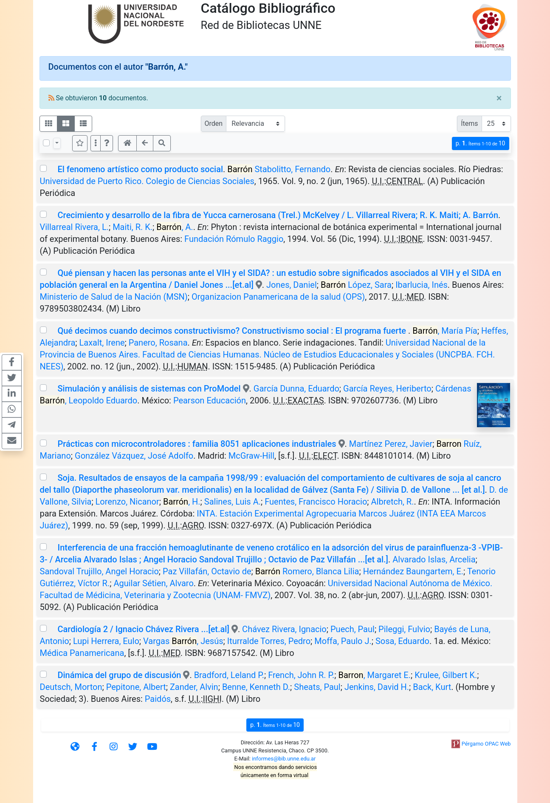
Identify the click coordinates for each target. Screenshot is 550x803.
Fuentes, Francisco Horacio (316, 502)
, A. (174, 227)
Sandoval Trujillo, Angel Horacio (99, 571)
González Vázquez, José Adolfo (134, 456)
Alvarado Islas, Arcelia (433, 559)
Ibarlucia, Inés (421, 285)
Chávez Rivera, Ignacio (284, 629)
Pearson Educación (209, 400)
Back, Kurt (432, 687)
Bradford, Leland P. (229, 675)
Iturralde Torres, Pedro (268, 641)
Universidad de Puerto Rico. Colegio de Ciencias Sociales (147, 181)
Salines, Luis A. (232, 502)
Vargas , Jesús (183, 641)
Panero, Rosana (158, 343)
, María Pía (444, 331)
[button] (106, 143)
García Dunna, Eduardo (296, 388)
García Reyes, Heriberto (387, 388)
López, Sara (356, 285)
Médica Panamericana (82, 653)
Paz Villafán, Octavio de (207, 571)
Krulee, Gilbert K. (446, 675)
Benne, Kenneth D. (256, 687)
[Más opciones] (95, 143)
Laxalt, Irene (101, 343)
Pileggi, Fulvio (404, 629)
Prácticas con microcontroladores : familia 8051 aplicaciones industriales (196, 444)
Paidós (158, 699)
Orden (214, 123)
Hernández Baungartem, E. (413, 571)
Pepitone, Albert (136, 687)
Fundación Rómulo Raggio (233, 239)
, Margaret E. (374, 675)
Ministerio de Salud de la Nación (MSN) (114, 297)
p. (480, 143)
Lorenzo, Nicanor (127, 502)
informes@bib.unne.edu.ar (284, 758)
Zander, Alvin (194, 687)
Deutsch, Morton (71, 687)
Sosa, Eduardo (402, 641)
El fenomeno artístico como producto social (140, 169)
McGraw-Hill (251, 456)
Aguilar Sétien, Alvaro (153, 583)
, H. (181, 502)
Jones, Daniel (291, 285)
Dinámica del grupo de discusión (119, 675)
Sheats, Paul (317, 687)
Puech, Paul (352, 629)
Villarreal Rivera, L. (74, 227)
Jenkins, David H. (376, 687)
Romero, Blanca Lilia (307, 571)
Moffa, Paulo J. (343, 641)
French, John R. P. (301, 675)
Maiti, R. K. (132, 227)
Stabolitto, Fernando (278, 169)
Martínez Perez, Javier (390, 444)
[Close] (499, 98)
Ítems (469, 123)
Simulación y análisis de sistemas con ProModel (148, 388)
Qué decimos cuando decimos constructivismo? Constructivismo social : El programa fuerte (232, 331)
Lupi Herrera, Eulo (106, 641)
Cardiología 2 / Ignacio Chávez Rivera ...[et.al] (143, 629)
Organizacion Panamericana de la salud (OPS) (278, 297)
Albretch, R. (392, 502)
